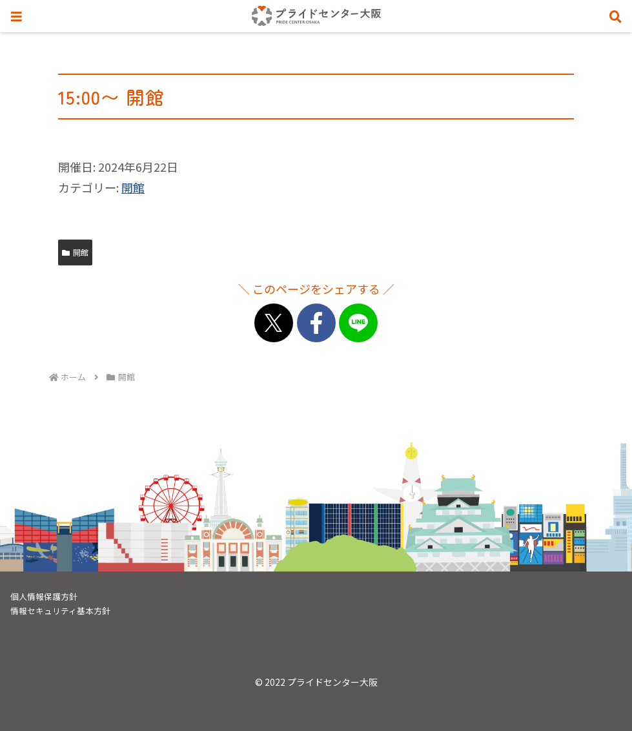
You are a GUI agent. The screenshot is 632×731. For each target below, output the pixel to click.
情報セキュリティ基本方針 (60, 610)
